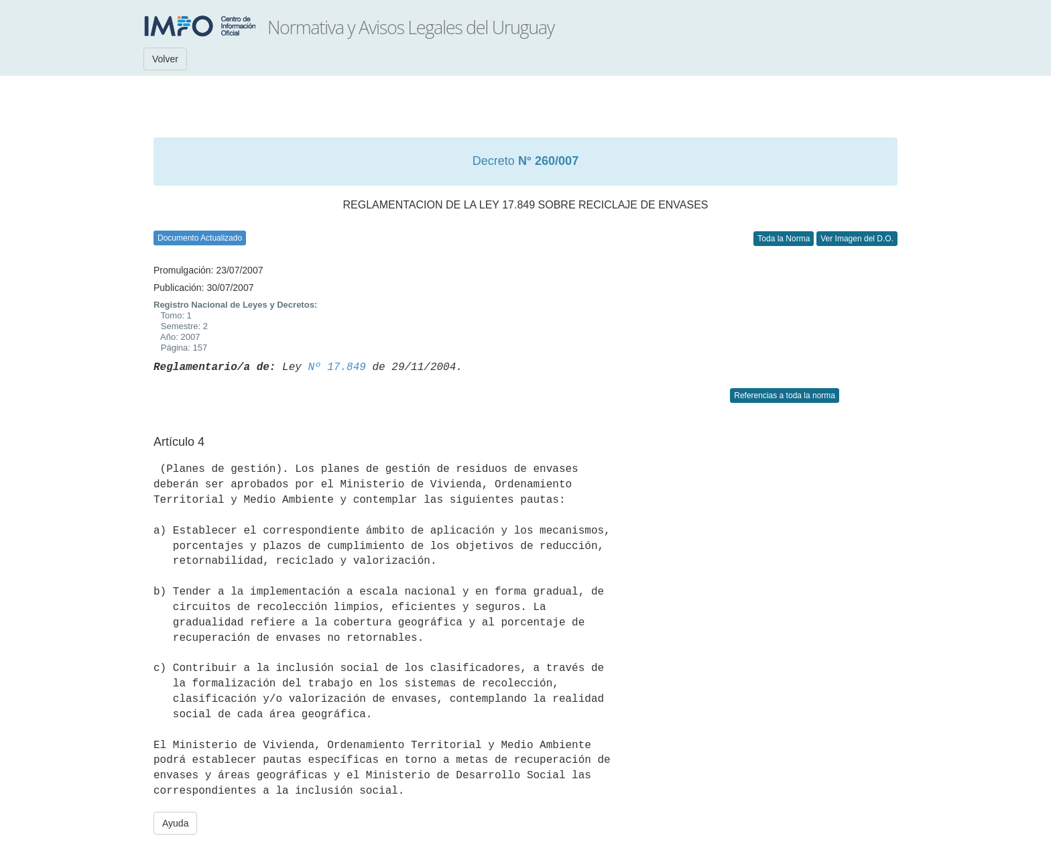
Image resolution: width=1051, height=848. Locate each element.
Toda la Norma (783, 238)
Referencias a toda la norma (784, 395)
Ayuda (175, 823)
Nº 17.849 (336, 367)
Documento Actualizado (200, 238)
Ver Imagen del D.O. (856, 238)
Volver (165, 59)
